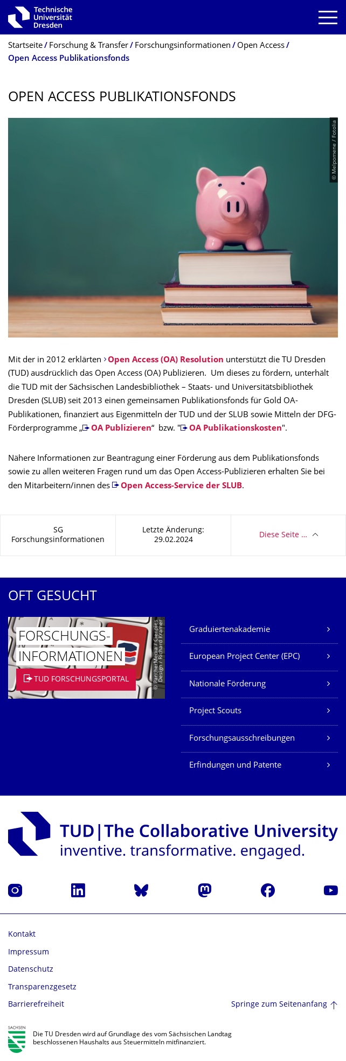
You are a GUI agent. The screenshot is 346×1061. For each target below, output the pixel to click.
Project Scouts (215, 711)
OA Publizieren (121, 429)
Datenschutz (30, 969)
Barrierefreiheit (36, 1004)
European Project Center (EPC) (244, 657)
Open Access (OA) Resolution (166, 360)
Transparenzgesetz (42, 987)
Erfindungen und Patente (235, 766)
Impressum (28, 952)
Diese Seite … (283, 535)
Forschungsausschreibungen (242, 739)
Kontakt (22, 934)
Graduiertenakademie (229, 630)
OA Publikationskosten (235, 429)
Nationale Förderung (227, 684)
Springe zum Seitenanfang (279, 1004)
